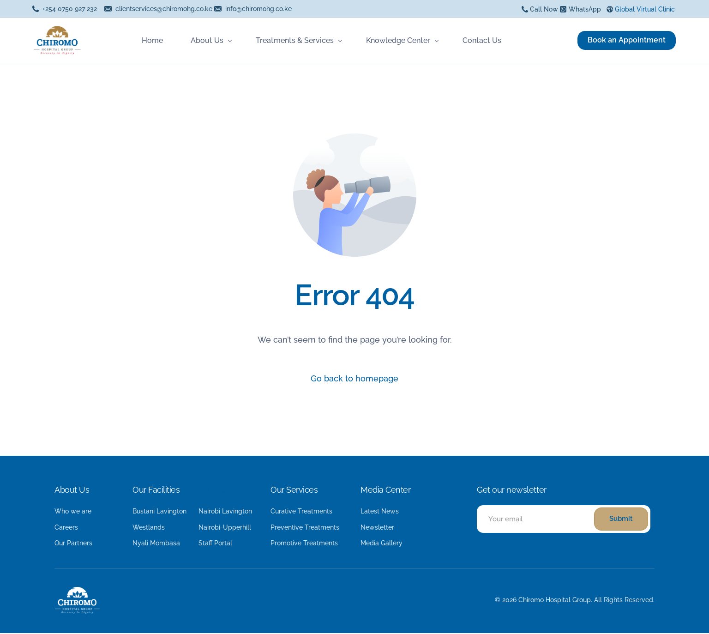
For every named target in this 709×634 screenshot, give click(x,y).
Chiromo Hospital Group (554, 600)
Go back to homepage (354, 379)
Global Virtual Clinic (645, 9)
